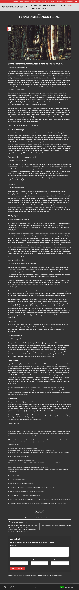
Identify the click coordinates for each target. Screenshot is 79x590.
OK (62, 587)
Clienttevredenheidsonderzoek (65, 1)
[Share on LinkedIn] (42, 511)
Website (53, 560)
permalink (51, 518)
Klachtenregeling (50, 1)
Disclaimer (15, 1)
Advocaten (42, 5)
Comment (13, 545)
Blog (70, 5)
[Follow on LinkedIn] (76, 1)
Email (32, 560)
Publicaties (63, 5)
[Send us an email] (75, 1)
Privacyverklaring (24, 1)
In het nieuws (36, 8)
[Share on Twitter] (36, 511)
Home (35, 5)
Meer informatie (69, 587)
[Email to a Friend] (39, 511)
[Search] (32, 5)
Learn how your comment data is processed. (47, 575)
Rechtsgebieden (53, 5)
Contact (44, 8)
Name (12, 560)
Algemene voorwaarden (37, 1)
